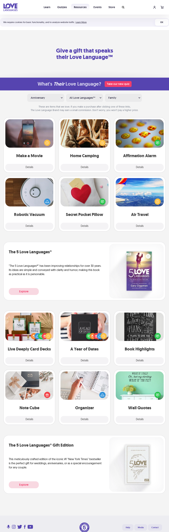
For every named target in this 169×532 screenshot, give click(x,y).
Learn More (81, 22)
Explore (23, 291)
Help (128, 527)
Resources (80, 7)
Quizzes (62, 7)
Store (111, 7)
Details (29, 167)
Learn (47, 7)
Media (141, 527)
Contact (155, 527)
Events (97, 7)
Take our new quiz (118, 84)
